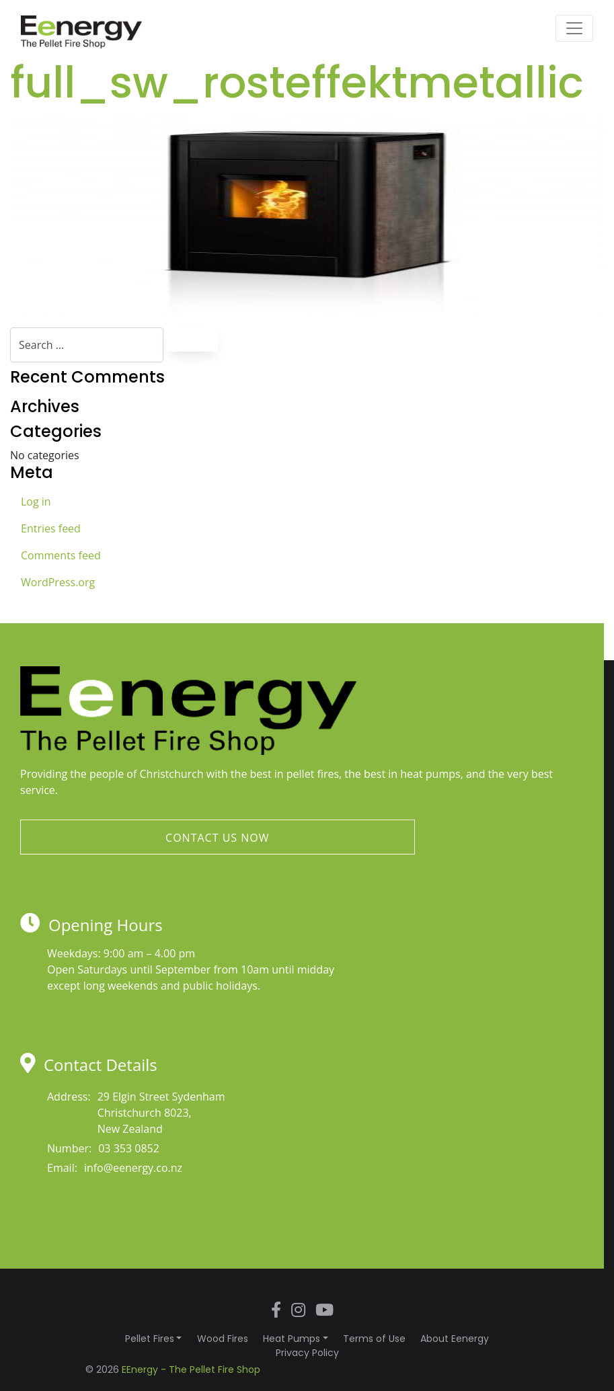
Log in (36, 501)
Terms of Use (374, 1338)
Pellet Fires (149, 1338)
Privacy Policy (307, 1352)
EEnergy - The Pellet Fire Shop (191, 1369)
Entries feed (51, 528)
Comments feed (61, 555)
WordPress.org (58, 582)
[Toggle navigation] (574, 28)
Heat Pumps (291, 1338)
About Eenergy (454, 1338)
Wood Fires (222, 1338)
